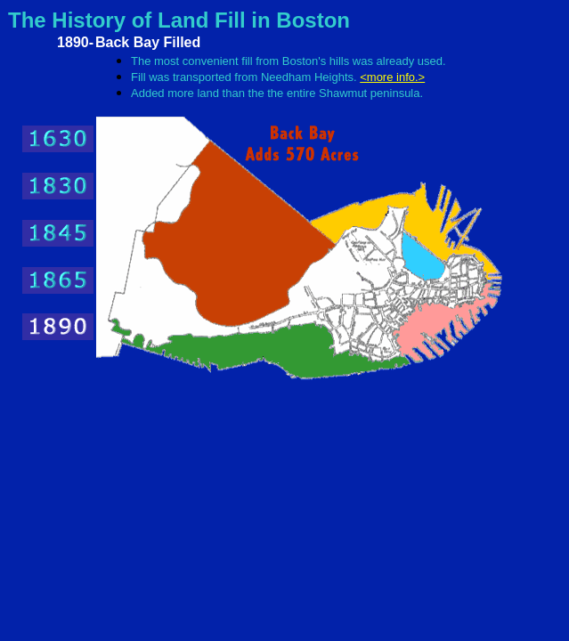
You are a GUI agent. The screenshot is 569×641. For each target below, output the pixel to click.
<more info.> (392, 77)
